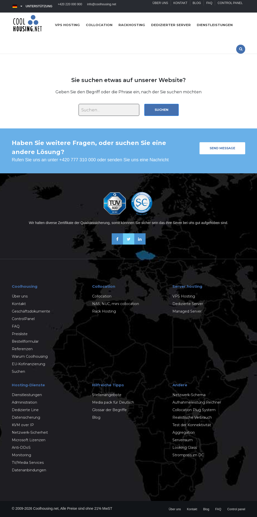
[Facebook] (117, 243)
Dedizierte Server (187, 304)
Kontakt (180, 6)
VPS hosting (67, 25)
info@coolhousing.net (101, 6)
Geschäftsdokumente (31, 311)
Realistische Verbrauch (192, 417)
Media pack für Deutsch (113, 402)
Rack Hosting (104, 311)
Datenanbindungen (29, 470)
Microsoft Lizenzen (28, 440)
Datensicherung (26, 417)
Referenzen (22, 349)
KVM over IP (23, 425)
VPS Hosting (183, 296)
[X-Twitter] (128, 243)
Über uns (160, 6)
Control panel (230, 6)
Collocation (99, 25)
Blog (197, 6)
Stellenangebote (106, 395)
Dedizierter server (171, 25)
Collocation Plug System (194, 410)
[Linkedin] (140, 243)
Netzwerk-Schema (189, 395)
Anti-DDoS (21, 447)
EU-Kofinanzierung (28, 364)
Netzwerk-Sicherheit (30, 432)
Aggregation (183, 432)
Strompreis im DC (188, 455)
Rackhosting (131, 25)
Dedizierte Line (25, 410)
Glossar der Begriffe (109, 410)
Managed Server (187, 311)
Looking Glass (184, 447)
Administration (24, 402)
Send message (222, 148)
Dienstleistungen (215, 25)
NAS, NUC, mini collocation (115, 304)
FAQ (209, 6)
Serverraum (182, 440)
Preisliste (20, 334)
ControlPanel (23, 319)
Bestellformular (25, 341)
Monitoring (21, 455)
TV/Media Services (28, 462)
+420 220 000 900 (70, 6)
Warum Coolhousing (30, 356)
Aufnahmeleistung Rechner (196, 402)
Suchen (161, 110)
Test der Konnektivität (191, 425)
